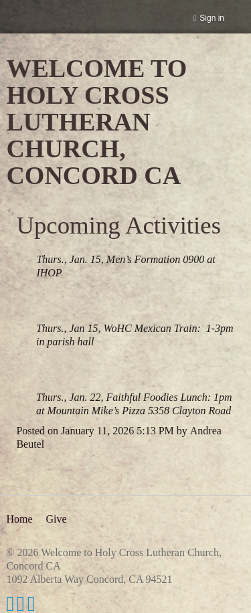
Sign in (211, 18)
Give (56, 519)
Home (19, 519)
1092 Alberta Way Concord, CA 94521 (89, 579)
